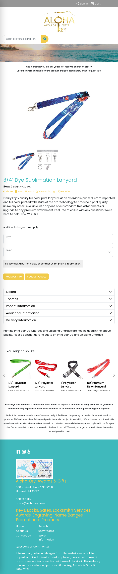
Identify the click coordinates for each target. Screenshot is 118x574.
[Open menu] (111, 39)
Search (43, 526)
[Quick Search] (21, 39)
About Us (22, 531)
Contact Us (23, 536)
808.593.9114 (24, 499)
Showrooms (46, 531)
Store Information (46, 538)
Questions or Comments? (32, 546)
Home (20, 526)
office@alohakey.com (30, 503)
